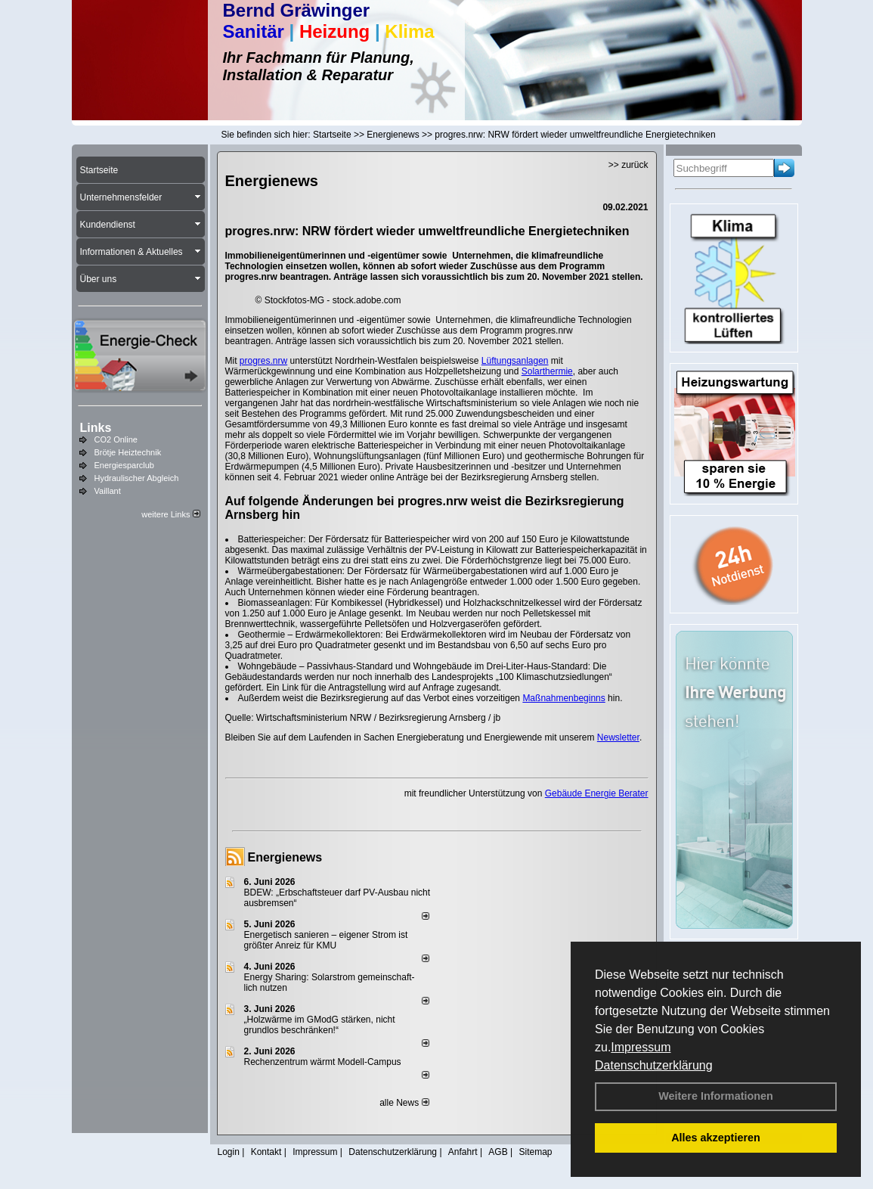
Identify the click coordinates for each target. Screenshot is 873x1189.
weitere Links (170, 514)
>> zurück (628, 165)
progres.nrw (263, 360)
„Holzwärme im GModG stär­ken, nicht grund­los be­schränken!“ (319, 1024)
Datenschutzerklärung (654, 1065)
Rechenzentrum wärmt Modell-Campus (322, 1062)
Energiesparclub (124, 465)
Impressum (640, 1047)
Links (96, 427)
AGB (497, 1152)
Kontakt (266, 1152)
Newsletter (618, 737)
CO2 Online (116, 439)
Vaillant (107, 490)
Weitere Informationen (715, 1096)
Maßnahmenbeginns (563, 698)
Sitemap (535, 1152)
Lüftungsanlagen (515, 360)
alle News (404, 1102)
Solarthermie (547, 371)
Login (229, 1152)
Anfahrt (463, 1152)
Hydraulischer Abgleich (136, 478)
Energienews (285, 857)
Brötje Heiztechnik (128, 452)
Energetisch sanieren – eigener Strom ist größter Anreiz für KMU (326, 940)
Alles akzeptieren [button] (715, 1138)
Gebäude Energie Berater (597, 793)
